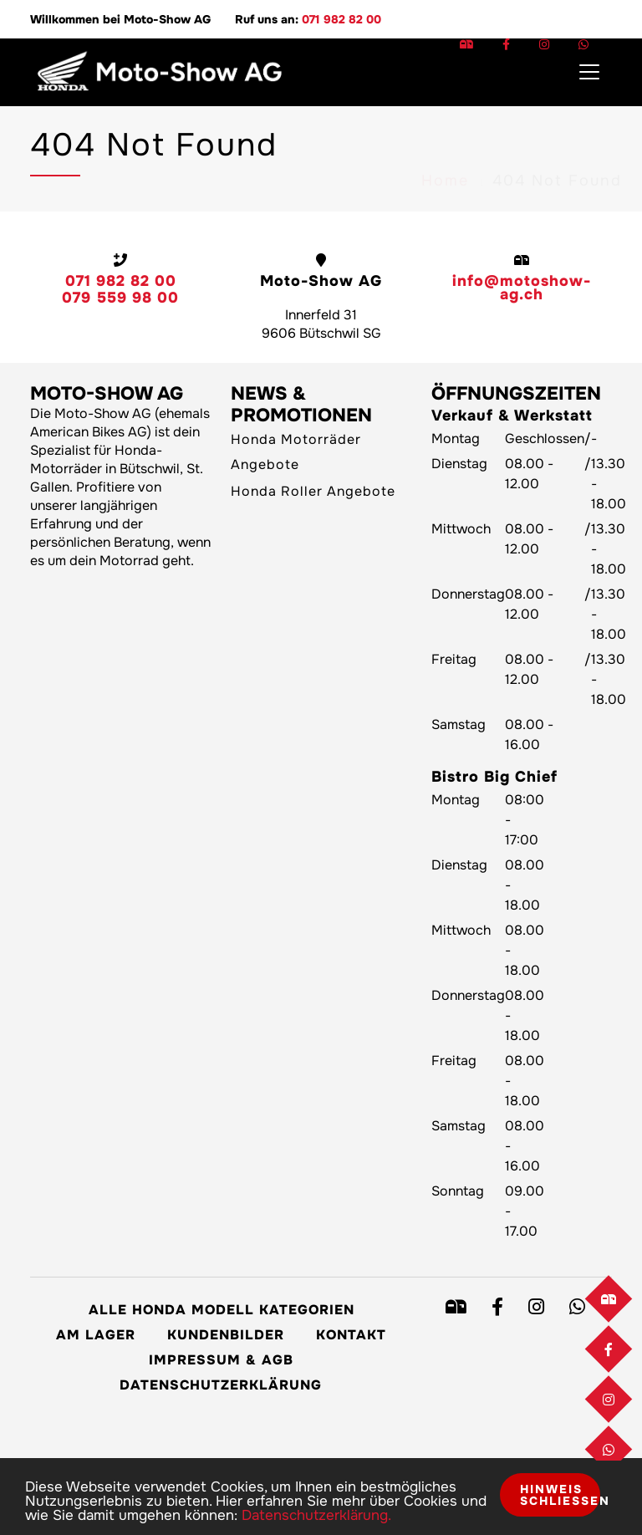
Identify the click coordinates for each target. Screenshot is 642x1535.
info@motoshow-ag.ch (521, 287)
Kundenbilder (225, 1335)
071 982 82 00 (341, 19)
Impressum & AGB (221, 1360)
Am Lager (95, 1335)
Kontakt (351, 1335)
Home (445, 135)
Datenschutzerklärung (221, 1385)
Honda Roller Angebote (313, 491)
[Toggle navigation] (589, 72)
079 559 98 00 (120, 297)
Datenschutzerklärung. (316, 1515)
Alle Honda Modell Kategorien (221, 1309)
